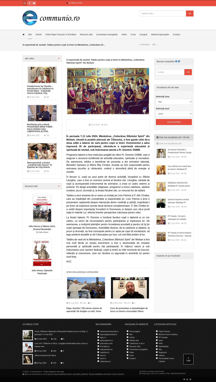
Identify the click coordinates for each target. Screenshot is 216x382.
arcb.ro (103, 355)
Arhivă (39, 34)
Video (124, 34)
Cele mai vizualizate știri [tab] (169, 143)
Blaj (160, 349)
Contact (176, 34)
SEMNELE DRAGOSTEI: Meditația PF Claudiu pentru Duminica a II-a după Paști (179, 186)
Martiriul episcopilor (160, 34)
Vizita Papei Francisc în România (60, 34)
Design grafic (145, 373)
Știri (30, 34)
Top (188, 359)
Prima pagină (134, 331)
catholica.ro (104, 352)
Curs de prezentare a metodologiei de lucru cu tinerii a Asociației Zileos (129, 309)
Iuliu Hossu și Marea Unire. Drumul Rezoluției (42, 227)
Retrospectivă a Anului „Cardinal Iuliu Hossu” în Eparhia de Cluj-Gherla (39, 165)
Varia (161, 340)
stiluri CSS (154, 373)
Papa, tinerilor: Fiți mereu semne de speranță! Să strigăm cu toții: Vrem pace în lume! (84, 311)
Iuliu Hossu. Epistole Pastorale (42, 272)
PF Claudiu (163, 337)
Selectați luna (162, 96)
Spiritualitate (164, 346)
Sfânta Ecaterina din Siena (45, 355)
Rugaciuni (163, 352)
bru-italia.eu (105, 346)
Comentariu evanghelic (107, 34)
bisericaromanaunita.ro (109, 331)
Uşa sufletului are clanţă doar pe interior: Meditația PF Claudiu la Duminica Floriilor (179, 169)
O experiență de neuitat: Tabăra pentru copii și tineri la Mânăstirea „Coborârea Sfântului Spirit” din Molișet (105, 61)
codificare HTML (164, 373)
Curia (133, 34)
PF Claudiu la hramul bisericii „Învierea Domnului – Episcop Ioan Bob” (179, 236)
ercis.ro (103, 358)
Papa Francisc (164, 331)
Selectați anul (162, 108)
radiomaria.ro (105, 361)
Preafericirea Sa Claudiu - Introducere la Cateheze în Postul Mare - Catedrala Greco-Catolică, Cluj (40, 89)
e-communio (144, 44)
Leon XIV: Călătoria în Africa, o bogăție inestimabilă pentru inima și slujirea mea (61, 345)
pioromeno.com (106, 343)
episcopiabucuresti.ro (108, 334)
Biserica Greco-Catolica (168, 334)
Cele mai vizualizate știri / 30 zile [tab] (173, 137)
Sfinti (161, 343)
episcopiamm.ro (106, 340)
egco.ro (103, 337)
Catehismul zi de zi (137, 343)
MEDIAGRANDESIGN (178, 373)
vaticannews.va (106, 349)
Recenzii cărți (86, 34)
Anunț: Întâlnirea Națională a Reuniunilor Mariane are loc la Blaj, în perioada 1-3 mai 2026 (61, 333)
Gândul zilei (134, 340)
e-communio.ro (36, 372)
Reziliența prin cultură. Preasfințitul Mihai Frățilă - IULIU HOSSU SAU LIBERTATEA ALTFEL (40, 128)
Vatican (162, 355)
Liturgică (143, 34)
